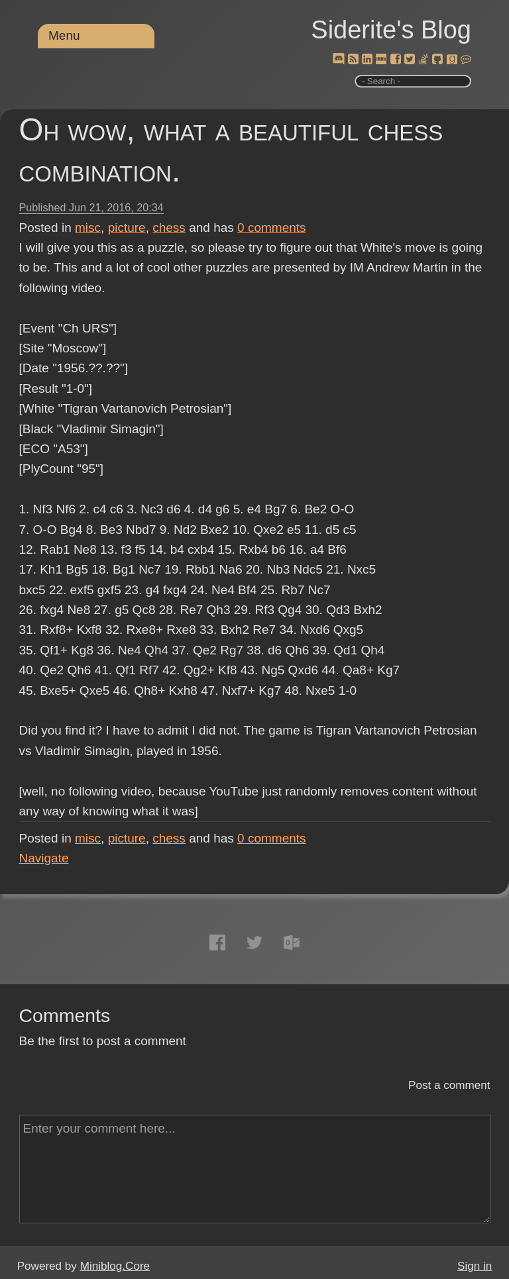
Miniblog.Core (115, 1266)
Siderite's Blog (391, 30)
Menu (64, 35)
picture (127, 227)
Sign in (474, 1266)
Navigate (44, 858)
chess (169, 227)
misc (88, 227)
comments (271, 227)
